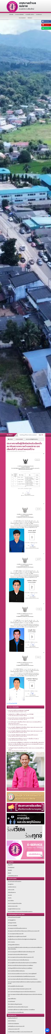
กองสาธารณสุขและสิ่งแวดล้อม (15, 903)
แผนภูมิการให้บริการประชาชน (14, 909)
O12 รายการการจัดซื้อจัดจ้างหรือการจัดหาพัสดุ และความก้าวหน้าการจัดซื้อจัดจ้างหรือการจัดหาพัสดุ (25, 948)
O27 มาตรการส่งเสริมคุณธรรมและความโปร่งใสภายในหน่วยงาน (21, 991)
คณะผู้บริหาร (10, 884)
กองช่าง (9, 898)
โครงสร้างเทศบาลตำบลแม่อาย (14, 881)
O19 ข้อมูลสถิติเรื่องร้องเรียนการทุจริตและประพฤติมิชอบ (20, 968)
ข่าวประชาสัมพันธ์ (19, 14)
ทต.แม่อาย (45, 28)
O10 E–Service (11, 942)
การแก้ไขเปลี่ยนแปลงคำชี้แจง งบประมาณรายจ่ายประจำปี (20, 1032)
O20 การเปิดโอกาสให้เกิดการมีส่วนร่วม (16, 971)
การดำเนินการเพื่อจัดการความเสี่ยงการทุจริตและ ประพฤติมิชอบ (21, 1009)
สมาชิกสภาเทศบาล (12, 887)
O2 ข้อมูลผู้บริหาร (12, 920)
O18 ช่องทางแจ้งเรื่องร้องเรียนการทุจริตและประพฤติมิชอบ (20, 965)
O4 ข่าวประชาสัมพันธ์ (12, 925)
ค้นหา (41, 435)
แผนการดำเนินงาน (12, 1021)
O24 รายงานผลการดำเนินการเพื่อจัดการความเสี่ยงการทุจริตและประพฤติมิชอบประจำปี (24, 982)
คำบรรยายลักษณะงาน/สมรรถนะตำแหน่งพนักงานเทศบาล (20, 911)
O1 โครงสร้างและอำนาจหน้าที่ (14, 917)
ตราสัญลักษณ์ (11, 867)
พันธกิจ (9, 873)
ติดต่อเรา (30, 18)
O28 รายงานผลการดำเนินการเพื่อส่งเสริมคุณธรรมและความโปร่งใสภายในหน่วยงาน (25, 995)
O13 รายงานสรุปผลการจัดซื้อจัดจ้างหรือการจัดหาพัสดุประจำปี (21, 952)
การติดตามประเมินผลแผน (13, 1023)
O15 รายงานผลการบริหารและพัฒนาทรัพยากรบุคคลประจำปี (21, 957)
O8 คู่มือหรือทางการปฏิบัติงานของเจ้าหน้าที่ (17, 936)
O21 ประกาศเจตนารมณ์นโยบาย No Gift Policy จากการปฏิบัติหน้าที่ (22, 973)
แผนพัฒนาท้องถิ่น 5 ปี (12, 1018)
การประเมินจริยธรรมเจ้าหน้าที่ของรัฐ (16, 1012)
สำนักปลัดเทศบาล (12, 892)
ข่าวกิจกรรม (39, 14)
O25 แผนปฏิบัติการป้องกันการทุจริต (15, 986)
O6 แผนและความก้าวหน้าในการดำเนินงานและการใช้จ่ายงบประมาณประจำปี (23, 931)
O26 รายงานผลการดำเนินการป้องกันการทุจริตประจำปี (19, 989)
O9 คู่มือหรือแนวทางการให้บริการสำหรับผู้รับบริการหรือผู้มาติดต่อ (22, 939)
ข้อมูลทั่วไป (10, 865)
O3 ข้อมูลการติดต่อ (12, 923)
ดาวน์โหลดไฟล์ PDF (12, 703)
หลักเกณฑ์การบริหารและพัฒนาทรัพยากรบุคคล (18, 1007)
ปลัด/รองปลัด (11, 889)
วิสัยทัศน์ (10, 870)
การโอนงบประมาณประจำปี (13, 1029)
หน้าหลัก (11, 14)
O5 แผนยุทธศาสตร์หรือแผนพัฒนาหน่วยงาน (17, 928)
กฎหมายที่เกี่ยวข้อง (12, 998)
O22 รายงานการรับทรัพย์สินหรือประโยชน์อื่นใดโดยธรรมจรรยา (21, 976)
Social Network (11, 1001)
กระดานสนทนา (22, 18)
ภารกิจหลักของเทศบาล (13, 876)
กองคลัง (10, 895)
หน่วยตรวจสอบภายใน (12, 906)
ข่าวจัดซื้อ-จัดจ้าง (30, 14)
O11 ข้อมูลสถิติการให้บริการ (13, 945)
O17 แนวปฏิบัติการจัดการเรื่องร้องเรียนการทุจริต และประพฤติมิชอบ (22, 963)
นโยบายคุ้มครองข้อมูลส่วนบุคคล (15, 1004)
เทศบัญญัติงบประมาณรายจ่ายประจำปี (16, 1026)
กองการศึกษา (11, 900)
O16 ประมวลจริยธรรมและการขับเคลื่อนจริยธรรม (18, 960)
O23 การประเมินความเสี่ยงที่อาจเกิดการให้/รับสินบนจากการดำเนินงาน (22, 979)
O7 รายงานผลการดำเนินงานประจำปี (15, 934)
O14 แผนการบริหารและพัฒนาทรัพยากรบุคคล (17, 954)
